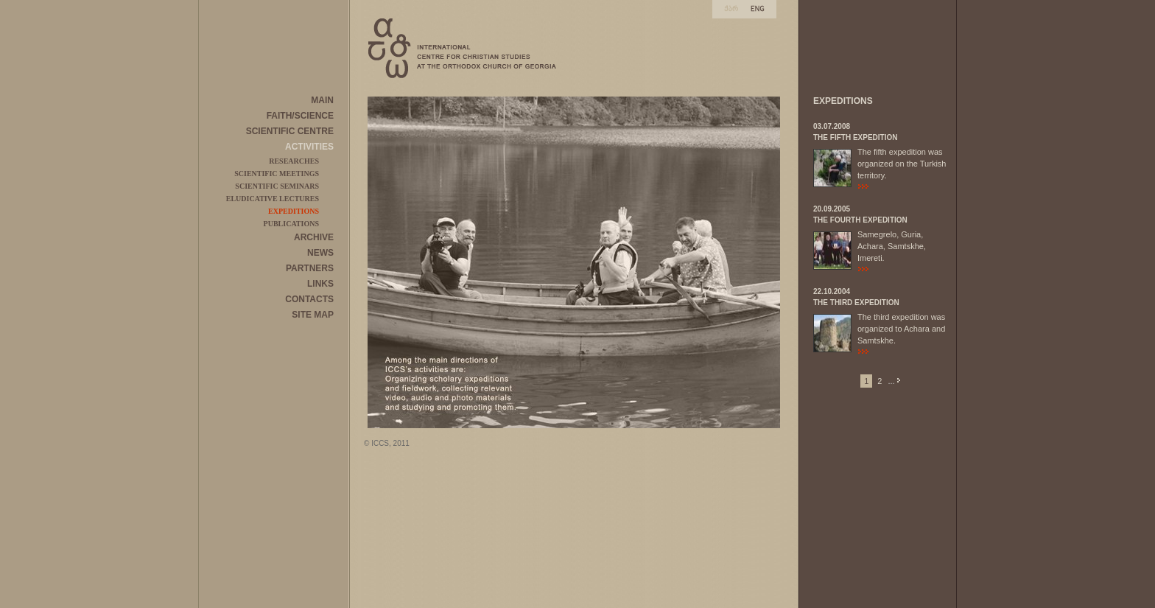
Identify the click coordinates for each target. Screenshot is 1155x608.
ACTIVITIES (309, 146)
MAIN (322, 100)
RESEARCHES (294, 161)
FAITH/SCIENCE (300, 116)
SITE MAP (313, 315)
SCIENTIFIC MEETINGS (276, 174)
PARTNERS (310, 268)
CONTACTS (309, 299)
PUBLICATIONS (291, 224)
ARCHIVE (314, 237)
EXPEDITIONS (293, 211)
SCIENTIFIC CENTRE (290, 131)
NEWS (320, 253)
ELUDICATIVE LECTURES (272, 199)
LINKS (320, 284)
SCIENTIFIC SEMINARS (277, 186)
